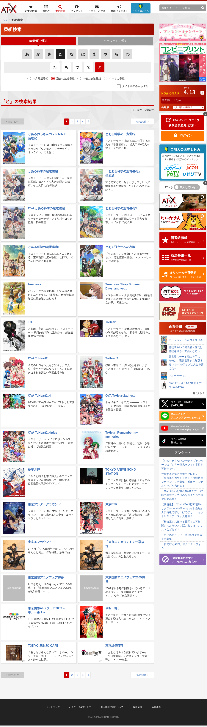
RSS (192, 326)
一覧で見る (196, 393)
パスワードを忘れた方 (80, 708)
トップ (4, 20)
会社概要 (156, 708)
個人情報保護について (112, 708)
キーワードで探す (115, 41)
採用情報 (137, 708)
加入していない (189, 187)
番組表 (165, 107)
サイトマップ (53, 708)
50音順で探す (38, 41)
